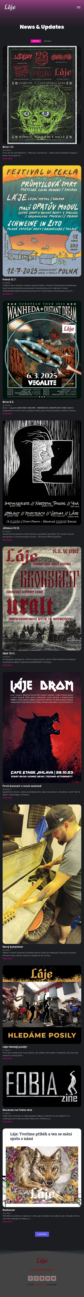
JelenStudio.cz (40, 1284)
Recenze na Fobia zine (17, 1110)
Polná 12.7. (9, 279)
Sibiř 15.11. (9, 653)
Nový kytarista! (13, 946)
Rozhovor (9, 1210)
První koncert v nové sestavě (22, 786)
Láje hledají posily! (15, 1046)
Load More (42, 1234)
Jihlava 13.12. (11, 528)
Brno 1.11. (8, 146)
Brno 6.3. (8, 401)
